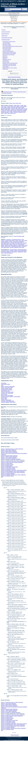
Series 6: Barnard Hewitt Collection (9, 455)
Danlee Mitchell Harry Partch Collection (9, 52)
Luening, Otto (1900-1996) (7, 393)
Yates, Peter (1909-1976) (10, 113)
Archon (13, 739)
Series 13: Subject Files (6, 463)
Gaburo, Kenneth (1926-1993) (14, 107)
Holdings (10, 22)
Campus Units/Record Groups (14, 13)
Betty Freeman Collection (7, 45)
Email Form (16, 735)
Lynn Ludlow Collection (6, 49)
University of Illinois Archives (13, 4)
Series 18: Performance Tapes (8, 469)
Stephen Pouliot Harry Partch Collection (9, 53)
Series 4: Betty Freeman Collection (9, 452)
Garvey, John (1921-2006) (21, 240)
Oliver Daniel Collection (7, 43)
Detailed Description (6, 39)
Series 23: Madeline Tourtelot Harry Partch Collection (13, 474)
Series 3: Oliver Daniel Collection (8, 451)
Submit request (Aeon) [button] (7, 91)
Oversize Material (6, 66)
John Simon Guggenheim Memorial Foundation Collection (12, 46)
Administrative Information (7, 37)
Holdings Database (8, 6)
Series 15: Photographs (6, 465)
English (8, 255)
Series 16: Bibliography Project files (9, 466)
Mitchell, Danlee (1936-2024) (19, 111)
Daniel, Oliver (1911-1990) (13, 106)
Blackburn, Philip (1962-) (14, 105)
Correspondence (13, 249)
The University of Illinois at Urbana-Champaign (16, 740)
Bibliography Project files (7, 59)
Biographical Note (5, 33)
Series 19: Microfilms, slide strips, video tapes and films (13, 470)
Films (22, 239)
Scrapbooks (20, 251)
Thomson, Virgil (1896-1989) (7, 401)
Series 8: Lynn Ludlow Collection (8, 457)
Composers (8, 239)
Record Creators (14, 20)
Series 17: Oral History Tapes (8, 468)
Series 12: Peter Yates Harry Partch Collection (11, 462)
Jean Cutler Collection (6, 42)
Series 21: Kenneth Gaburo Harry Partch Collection (12, 472)
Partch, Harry (8, 246)
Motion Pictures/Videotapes (20, 250)
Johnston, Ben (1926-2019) (17, 108)
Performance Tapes (6, 61)
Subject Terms (4, 35)
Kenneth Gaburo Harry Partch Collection (9, 65)
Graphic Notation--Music (6, 241)
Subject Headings (14, 18)
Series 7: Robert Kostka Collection (9, 456)
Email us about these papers (14, 77)
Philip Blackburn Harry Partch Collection (9, 64)
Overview (3, 29)
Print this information (6, 93)
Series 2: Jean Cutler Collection (8, 450)
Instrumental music (5, 242)
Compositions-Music (16, 239)
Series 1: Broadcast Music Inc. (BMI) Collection (12, 448)
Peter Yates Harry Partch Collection (9, 54)
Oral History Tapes (6, 60)
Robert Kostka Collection (7, 48)
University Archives (4, 22)
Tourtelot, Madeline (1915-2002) (17, 247)
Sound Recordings (8, 252)
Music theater (4, 397)
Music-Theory (12, 244)
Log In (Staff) (14, 732)
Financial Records (5, 250)
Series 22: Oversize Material (7, 473)
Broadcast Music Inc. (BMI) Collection (9, 41)
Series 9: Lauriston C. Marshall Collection (10, 459)
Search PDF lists (8, 10)
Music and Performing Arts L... (13, 23)
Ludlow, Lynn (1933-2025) (16, 109)
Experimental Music (22, 249)
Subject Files (5, 55)
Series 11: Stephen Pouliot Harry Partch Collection (12, 461)
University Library (17, 22)
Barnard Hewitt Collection (7, 47)
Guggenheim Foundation (18, 241)
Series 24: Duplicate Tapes (7, 475)
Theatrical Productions (16, 246)
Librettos (12, 250)
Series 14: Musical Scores (7, 464)
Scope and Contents (6, 31)
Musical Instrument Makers (7, 395)
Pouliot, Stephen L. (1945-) (7, 112)
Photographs (5, 58)
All (1, 477)
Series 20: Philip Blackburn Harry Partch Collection (12, 471)
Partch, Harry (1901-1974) (15, 103)
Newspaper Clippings (6, 251)
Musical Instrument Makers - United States (14, 245)
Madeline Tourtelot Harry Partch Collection (10, 67)
